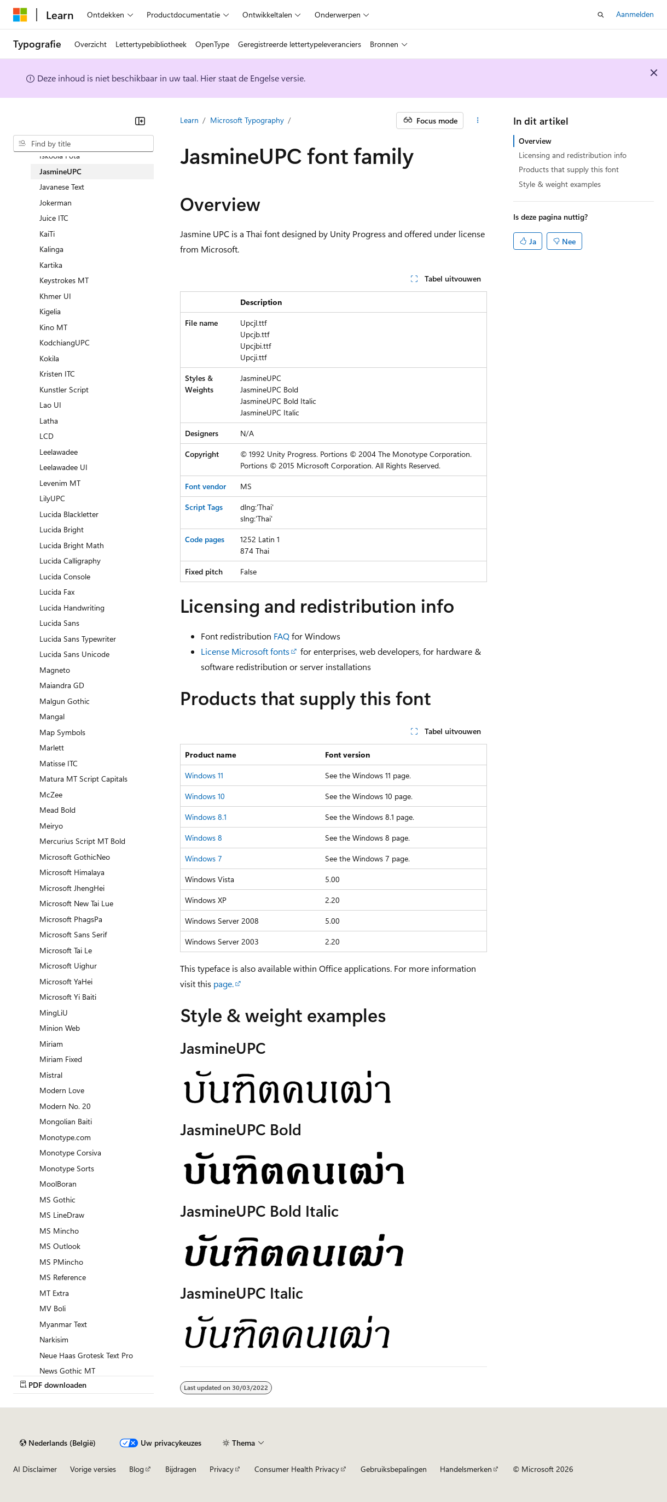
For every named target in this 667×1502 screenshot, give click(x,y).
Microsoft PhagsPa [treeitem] (70, 919)
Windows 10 (205, 796)
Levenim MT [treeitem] (59, 483)
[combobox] (83, 143)
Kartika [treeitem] (50, 265)
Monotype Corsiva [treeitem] (70, 1152)
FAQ (281, 636)
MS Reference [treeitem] (62, 1277)
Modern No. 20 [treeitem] (65, 1106)
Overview (535, 141)
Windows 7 (203, 858)
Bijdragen (180, 1469)
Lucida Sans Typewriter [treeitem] (77, 638)
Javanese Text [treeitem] (61, 186)
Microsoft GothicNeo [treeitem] (74, 857)
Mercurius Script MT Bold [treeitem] (82, 841)
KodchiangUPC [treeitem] (64, 342)
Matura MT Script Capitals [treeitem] (83, 778)
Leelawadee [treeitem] (58, 452)
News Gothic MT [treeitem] (67, 1370)
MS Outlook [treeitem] (59, 1246)
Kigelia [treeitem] (50, 311)
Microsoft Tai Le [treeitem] (65, 950)
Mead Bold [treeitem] (57, 810)
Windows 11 (204, 775)
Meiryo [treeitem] (51, 825)
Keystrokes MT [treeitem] (64, 280)
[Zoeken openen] (601, 15)
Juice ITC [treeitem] (53, 218)
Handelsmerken (466, 1469)
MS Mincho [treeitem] (59, 1230)
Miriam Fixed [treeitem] (60, 1059)
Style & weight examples (560, 184)
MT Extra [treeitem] (54, 1293)
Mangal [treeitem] (52, 716)
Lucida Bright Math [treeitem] (71, 545)
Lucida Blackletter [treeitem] (68, 514)
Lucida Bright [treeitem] (61, 529)
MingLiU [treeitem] (53, 1012)
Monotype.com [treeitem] (65, 1137)
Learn (189, 120)
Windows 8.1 (206, 817)
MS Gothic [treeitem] (57, 1199)
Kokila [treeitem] (49, 358)
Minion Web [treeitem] (59, 1028)
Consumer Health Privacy (296, 1469)
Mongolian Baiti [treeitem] (65, 1121)
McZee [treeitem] (50, 794)
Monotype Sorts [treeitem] (66, 1168)
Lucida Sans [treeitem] (59, 623)
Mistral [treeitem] (50, 1075)
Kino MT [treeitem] (53, 327)
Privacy (222, 1469)
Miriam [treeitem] (51, 1044)
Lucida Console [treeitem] (64, 576)
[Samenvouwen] (140, 121)
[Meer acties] (477, 121)
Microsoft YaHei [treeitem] (65, 981)
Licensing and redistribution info (573, 155)
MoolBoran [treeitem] (58, 1183)
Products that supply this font (569, 169)
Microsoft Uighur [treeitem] (68, 965)
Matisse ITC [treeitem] (58, 763)
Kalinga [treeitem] (51, 249)
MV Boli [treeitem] (52, 1308)
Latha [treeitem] (48, 420)
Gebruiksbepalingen (394, 1469)
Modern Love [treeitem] (61, 1090)
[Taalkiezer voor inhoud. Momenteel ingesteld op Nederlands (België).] (57, 1443)
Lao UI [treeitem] (50, 405)
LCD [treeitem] (46, 436)
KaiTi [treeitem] (47, 233)
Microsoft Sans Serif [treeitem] (73, 934)
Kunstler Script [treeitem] (64, 389)
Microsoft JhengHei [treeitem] (72, 888)
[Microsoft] (20, 15)
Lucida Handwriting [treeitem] (72, 607)
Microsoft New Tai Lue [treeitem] (76, 903)
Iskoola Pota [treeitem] (59, 155)
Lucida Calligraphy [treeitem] (70, 560)
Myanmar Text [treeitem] (63, 1324)
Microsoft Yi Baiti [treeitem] (67, 996)
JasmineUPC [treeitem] (60, 171)
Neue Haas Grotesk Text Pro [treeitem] (86, 1355)
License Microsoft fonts (245, 651)
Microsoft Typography (247, 120)
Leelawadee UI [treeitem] (63, 467)
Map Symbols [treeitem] (62, 732)
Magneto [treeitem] (54, 670)
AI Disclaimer (35, 1469)
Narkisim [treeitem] (53, 1339)
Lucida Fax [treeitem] (56, 591)
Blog (136, 1469)
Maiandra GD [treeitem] (61, 685)
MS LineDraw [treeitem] (61, 1215)
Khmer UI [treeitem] (55, 296)
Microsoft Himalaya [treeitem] (72, 872)
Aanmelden (635, 14)
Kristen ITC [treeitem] (57, 373)
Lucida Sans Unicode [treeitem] (74, 654)
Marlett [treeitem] (51, 747)
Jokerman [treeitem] (55, 202)
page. (223, 983)
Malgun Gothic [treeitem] (64, 701)
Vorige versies (93, 1469)
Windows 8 (203, 837)
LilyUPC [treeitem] (52, 498)
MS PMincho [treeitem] (61, 1262)
